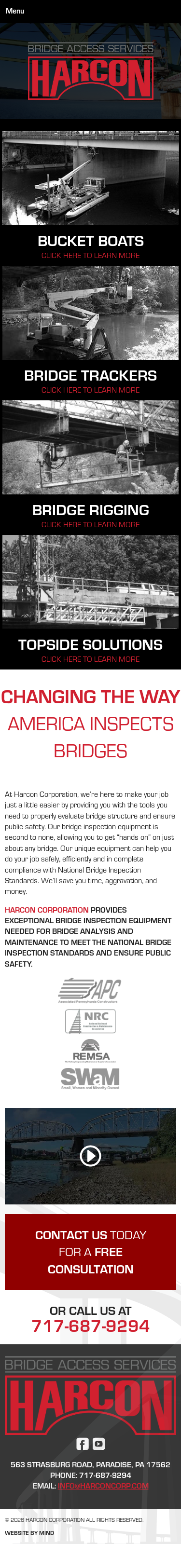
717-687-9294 (90, 1325)
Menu (15, 10)
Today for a (90, 1252)
